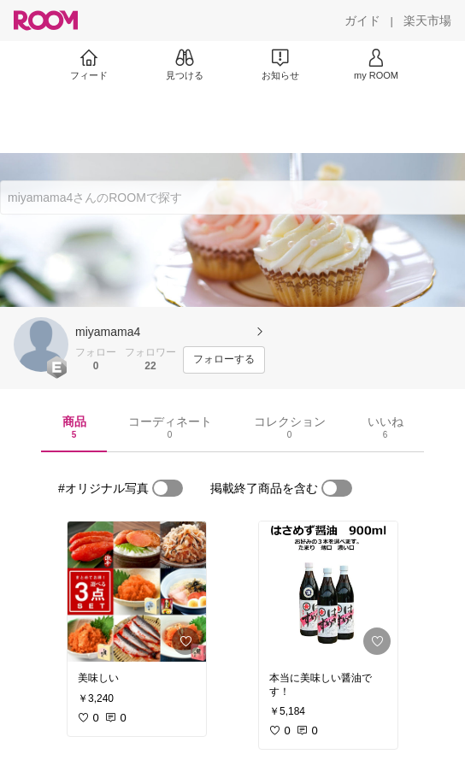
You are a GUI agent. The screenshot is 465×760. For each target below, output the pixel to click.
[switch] (167, 488)
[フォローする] (224, 360)
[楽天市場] (427, 20)
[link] (137, 591)
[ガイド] (362, 20)
